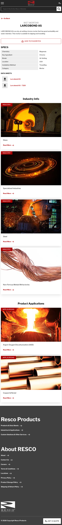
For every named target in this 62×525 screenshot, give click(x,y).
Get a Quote (52, 521)
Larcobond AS (15, 79)
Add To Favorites (31, 41)
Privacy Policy (8, 478)
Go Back (5, 18)
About (5, 455)
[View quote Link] (60, 3)
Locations (6, 473)
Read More (8, 145)
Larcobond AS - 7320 (18, 85)
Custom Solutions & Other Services (15, 434)
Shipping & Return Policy (12, 487)
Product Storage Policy (11, 482)
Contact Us (7, 460)
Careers (5, 464)
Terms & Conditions (10, 469)
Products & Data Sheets (11, 425)
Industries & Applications (12, 430)
